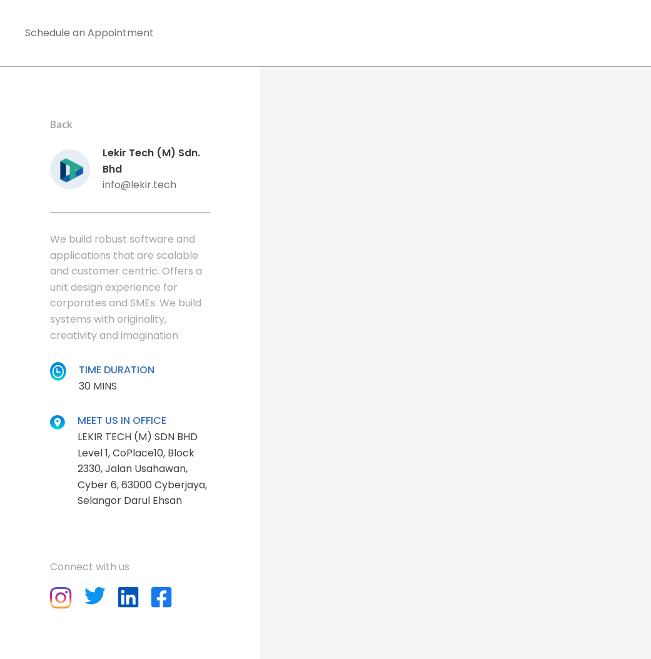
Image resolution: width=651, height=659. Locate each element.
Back (61, 124)
